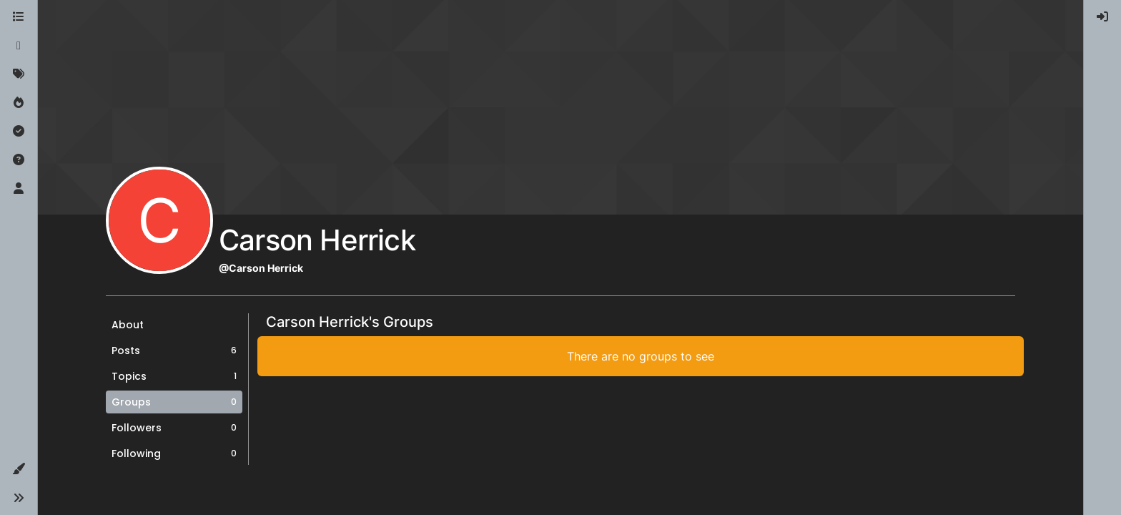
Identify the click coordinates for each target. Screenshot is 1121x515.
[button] (18, 469)
